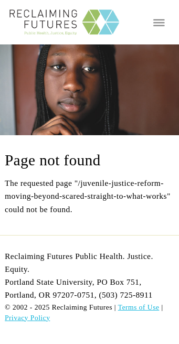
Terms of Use (138, 307)
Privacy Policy (27, 318)
